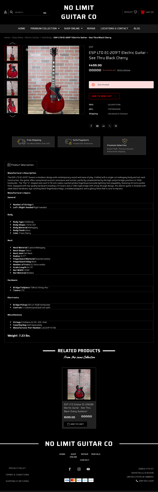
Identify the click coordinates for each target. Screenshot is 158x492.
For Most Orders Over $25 (38, 143)
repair (84, 454)
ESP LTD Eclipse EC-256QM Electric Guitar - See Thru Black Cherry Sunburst (79, 408)
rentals (95, 454)
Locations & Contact (114, 28)
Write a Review (123, 70)
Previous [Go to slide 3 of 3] (13, 43)
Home (21, 28)
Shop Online (73, 28)
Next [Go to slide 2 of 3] (13, 116)
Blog (137, 28)
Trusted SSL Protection (83, 143)
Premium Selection (117, 145)
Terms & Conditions (17, 474)
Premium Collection (45, 28)
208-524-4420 (146, 481)
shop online (73, 456)
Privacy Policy (17, 468)
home (62, 454)
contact (84, 460)
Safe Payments (81, 140)
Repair (91, 28)
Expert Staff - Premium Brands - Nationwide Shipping (120, 150)
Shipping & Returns (17, 481)
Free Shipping (34, 140)
